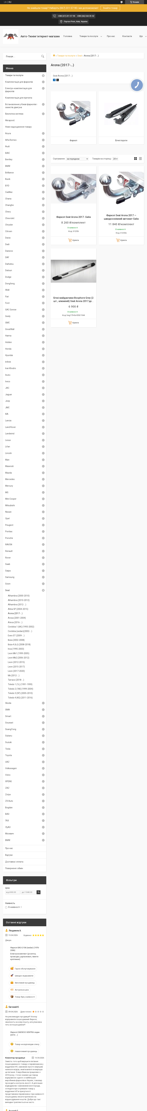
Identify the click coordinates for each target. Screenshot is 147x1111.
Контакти (127, 36)
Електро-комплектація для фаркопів (18, 90)
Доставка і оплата (14, 862)
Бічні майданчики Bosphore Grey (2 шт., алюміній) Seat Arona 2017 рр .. (73, 299)
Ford (7, 303)
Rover (8, 557)
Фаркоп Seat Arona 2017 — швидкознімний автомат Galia (121, 217)
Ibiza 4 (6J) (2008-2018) (19, 644)
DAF (7, 257)
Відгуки (9, 855)
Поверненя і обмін (14, 868)
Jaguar (8, 394)
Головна (67, 36)
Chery (8, 211)
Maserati (9, 466)
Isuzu (7, 375)
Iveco (7, 381)
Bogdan (9, 807)
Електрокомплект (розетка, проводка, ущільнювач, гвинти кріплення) (24, 956)
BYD (7, 185)
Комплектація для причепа (18, 98)
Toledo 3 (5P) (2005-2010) (20, 693)
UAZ (7, 762)
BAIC (7, 153)
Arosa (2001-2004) (17, 618)
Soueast (9, 722)
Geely (7, 316)
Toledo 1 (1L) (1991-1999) (20, 684)
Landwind (9, 433)
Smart (8, 716)
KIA (6, 414)
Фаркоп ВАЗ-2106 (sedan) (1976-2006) (24, 948)
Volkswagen (11, 768)
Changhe (9, 205)
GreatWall (9, 329)
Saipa (8, 570)
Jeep (7, 401)
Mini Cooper (10, 499)
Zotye (8, 794)
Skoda (8, 703)
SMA (7, 709)
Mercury (9, 486)
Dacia (7, 238)
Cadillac (9, 192)
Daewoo (9, 251)
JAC (7, 388)
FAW (7, 290)
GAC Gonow (10, 309)
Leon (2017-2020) (16, 671)
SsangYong (10, 729)
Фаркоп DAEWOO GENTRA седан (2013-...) (25, 1033)
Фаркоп (73, 140)
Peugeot (9, 525)
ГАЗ (7, 820)
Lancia (8, 420)
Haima (8, 335)
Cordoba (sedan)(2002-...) (20, 631)
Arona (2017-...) (15, 613)
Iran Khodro (10, 368)
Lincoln (8, 453)
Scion (7, 584)
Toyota (8, 755)
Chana (8, 198)
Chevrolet (9, 218)
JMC (7, 407)
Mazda (8, 473)
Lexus (8, 440)
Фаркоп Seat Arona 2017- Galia (73, 217)
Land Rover (10, 427)
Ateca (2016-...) (15, 622)
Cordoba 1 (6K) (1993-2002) (21, 626)
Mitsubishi (10, 505)
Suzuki (8, 742)
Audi (7, 146)
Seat (79, 55)
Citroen (8, 231)
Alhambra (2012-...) (17, 604)
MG (6, 492)
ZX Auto (9, 801)
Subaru (8, 735)
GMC (7, 322)
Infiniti (8, 362)
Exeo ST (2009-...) (16, 635)
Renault (9, 551)
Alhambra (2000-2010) (19, 595)
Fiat (7, 296)
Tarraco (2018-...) (16, 680)
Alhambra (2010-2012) (19, 600)
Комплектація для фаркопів (19, 82)
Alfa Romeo (11, 140)
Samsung (9, 577)
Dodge (8, 277)
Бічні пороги (121, 140)
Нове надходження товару (18, 127)
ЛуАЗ (7, 827)
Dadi (7, 244)
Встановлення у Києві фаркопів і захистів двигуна (21, 106)
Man (7, 460)
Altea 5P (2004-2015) (18, 609)
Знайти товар (110, 8)
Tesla (7, 749)
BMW (7, 166)
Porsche (9, 538)
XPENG (8, 781)
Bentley (8, 159)
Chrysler (9, 225)
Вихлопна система (14, 114)
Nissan (8, 512)
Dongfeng (10, 283)
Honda (8, 349)
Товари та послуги (89, 36)
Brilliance (9, 172)
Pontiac (8, 531)
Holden (8, 342)
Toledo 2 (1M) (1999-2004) (20, 689)
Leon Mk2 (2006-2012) (18, 657)
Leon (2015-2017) (16, 666)
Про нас (111, 36)
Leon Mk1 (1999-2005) (18, 653)
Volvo (7, 775)
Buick (7, 179)
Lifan (7, 446)
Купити (76, 240)
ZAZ (7, 788)
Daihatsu (9, 264)
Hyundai (9, 355)
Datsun (8, 270)
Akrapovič (10, 120)
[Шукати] (42, 56)
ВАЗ (7, 814)
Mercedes (10, 479)
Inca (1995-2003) (16, 649)
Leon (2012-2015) (16, 662)
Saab (7, 564)
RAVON (8, 544)
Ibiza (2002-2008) (16, 640)
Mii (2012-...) (13, 675)
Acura (8, 133)
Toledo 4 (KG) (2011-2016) (20, 697)
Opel (7, 518)
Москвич (9, 833)
